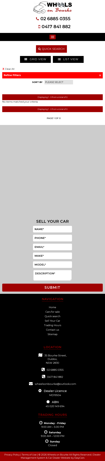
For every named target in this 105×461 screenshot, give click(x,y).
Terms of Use (29, 454)
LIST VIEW (68, 59)
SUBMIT (52, 287)
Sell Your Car (52, 320)
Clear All (9, 69)
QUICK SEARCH (51, 49)
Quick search (52, 316)
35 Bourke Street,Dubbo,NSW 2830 (53, 358)
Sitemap (53, 334)
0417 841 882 (56, 26)
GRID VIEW (35, 59)
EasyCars (79, 457)
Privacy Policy (12, 454)
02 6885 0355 (55, 18)
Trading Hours (52, 325)
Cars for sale (52, 311)
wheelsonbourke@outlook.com (52, 383)
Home (52, 307)
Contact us (52, 329)
